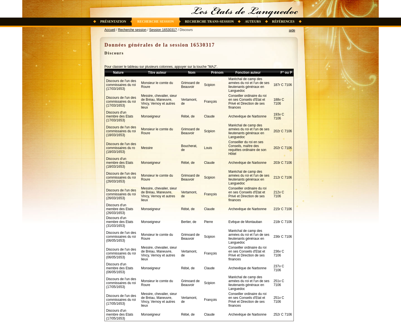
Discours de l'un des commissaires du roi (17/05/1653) (121, 283)
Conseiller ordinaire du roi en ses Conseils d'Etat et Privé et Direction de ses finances (247, 101)
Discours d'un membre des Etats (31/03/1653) (119, 222)
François (210, 102)
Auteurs (253, 21)
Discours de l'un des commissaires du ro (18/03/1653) (121, 148)
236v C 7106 (278, 253)
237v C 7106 (278, 268)
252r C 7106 (282, 314)
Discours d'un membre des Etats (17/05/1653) (119, 314)
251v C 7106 (278, 283)
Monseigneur (150, 116)
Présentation (113, 21)
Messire (147, 148)
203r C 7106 (282, 163)
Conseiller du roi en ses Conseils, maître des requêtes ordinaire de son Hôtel (247, 148)
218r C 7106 (282, 222)
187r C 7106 (282, 85)
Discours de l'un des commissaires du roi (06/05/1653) (121, 236)
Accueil (109, 30)
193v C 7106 (278, 116)
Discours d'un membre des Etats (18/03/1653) (119, 163)
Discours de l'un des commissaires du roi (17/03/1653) (121, 85)
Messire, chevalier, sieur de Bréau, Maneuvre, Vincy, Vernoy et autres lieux (159, 101)
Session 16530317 (163, 30)
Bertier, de (188, 222)
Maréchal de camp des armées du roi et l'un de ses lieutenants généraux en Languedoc (248, 85)
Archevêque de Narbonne (247, 116)
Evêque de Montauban (245, 222)
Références (283, 21)
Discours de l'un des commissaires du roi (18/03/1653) (121, 131)
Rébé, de (188, 116)
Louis (208, 148)
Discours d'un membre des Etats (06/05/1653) (119, 268)
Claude (209, 116)
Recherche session (155, 21)
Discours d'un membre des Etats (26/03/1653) (119, 209)
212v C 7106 (278, 194)
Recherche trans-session (209, 21)
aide (292, 30)
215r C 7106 (282, 209)
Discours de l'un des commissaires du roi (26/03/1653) (121, 177)
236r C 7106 (282, 237)
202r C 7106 (282, 131)
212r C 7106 (282, 177)
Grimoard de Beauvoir (190, 85)
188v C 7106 (278, 101)
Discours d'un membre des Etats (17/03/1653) (119, 116)
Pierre (208, 222)
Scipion (209, 85)
